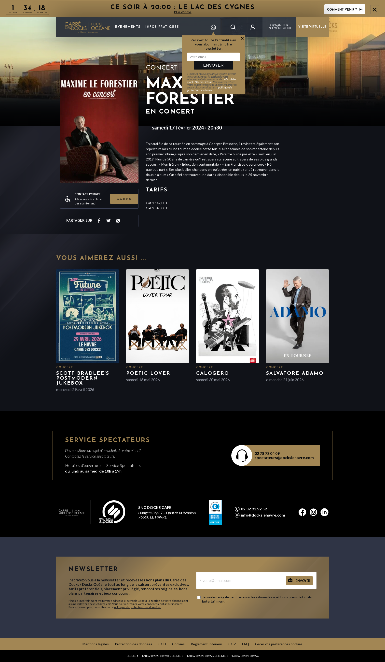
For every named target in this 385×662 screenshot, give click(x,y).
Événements (127, 27)
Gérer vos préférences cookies (278, 644)
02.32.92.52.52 (254, 509)
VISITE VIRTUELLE (312, 27)
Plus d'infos (183, 12)
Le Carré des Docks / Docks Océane (211, 81)
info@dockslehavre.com (263, 515)
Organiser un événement (279, 27)
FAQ (245, 644)
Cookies (178, 644)
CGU (162, 644)
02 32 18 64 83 (124, 198)
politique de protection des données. (137, 607)
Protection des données (133, 644)
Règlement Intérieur (206, 644)
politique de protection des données (209, 89)
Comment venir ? (344, 9)
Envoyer (213, 65)
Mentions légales (95, 644)
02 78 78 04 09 (267, 453)
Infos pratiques (162, 27)
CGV (232, 644)
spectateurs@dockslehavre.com (284, 457)
